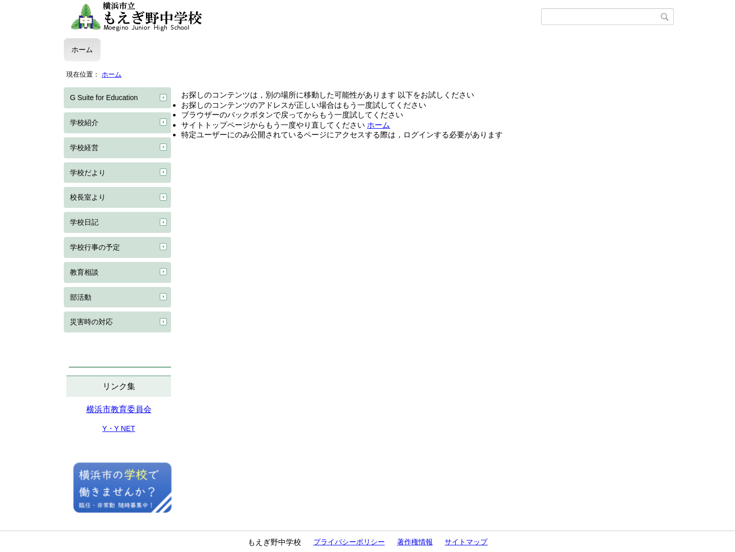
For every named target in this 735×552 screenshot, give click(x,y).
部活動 (80, 297)
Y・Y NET (118, 428)
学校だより (88, 173)
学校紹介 (84, 122)
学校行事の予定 (95, 247)
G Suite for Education (104, 97)
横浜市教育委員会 (119, 409)
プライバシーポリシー (349, 542)
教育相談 (84, 272)
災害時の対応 (91, 322)
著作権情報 (415, 542)
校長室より (88, 197)
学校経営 (84, 147)
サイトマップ (466, 542)
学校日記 (84, 222)
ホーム (82, 49)
